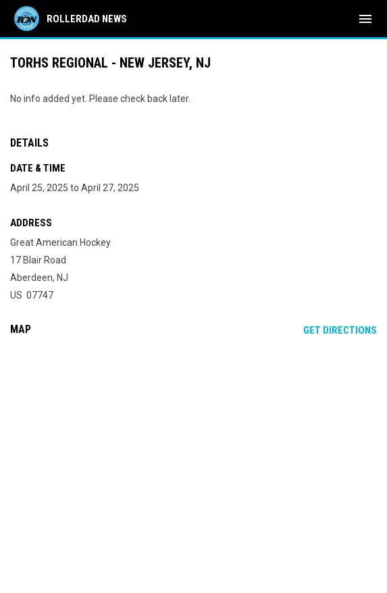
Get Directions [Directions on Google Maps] (340, 330)
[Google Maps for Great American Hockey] (193, 450)
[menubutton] (365, 19)
